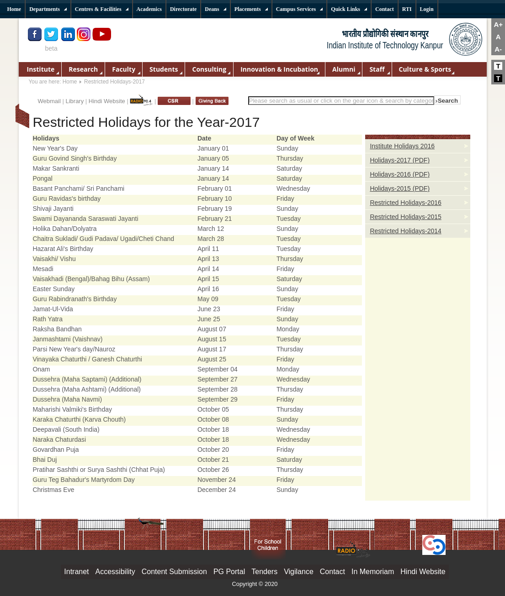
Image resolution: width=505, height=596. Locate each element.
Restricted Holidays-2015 (405, 216)
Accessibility (115, 571)
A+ (498, 24)
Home (70, 81)
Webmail (49, 101)
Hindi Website (107, 101)
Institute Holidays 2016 (402, 146)
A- (498, 49)
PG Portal (229, 571)
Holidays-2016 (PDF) (400, 174)
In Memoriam (372, 571)
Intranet (76, 571)
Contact (332, 571)
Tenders (264, 571)
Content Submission (174, 571)
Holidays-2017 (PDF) (400, 160)
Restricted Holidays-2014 (405, 231)
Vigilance (299, 571)
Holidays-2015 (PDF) (400, 188)
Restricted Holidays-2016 (405, 202)
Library (74, 101)
